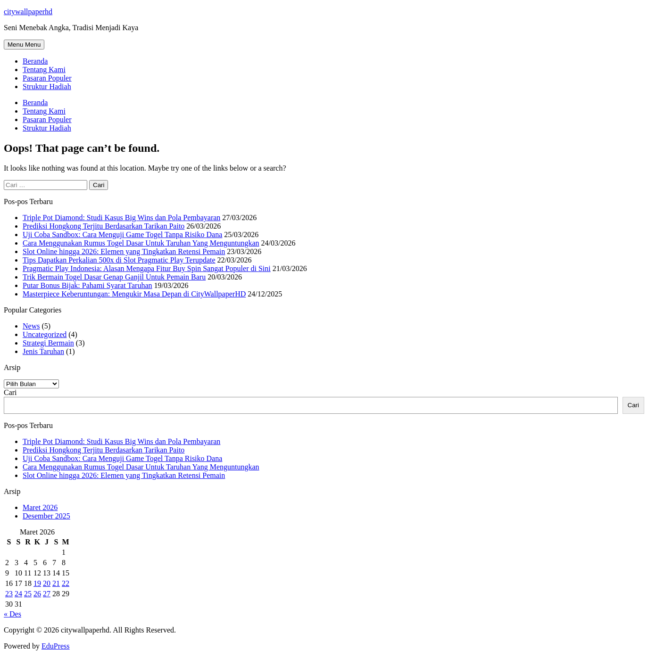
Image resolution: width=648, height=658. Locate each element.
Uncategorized (44, 334)
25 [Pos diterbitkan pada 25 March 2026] (28, 594)
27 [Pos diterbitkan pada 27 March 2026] (46, 594)
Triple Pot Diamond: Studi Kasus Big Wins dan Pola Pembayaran (121, 218)
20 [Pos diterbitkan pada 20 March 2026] (46, 583)
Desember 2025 (46, 516)
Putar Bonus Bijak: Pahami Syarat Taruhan (87, 285)
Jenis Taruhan (43, 351)
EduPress (56, 646)
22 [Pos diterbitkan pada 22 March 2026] (65, 583)
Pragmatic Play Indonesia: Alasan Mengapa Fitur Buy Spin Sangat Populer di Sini (147, 268)
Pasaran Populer (47, 78)
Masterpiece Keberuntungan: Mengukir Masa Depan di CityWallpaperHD (134, 294)
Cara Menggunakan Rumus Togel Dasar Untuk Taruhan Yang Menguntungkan (141, 243)
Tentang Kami (44, 70)
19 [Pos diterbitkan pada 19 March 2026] (37, 583)
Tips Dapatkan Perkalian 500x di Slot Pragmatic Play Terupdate (119, 260)
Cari (10, 392)
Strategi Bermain (48, 343)
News (31, 326)
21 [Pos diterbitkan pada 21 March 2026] (56, 583)
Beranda (35, 61)
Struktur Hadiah (47, 86)
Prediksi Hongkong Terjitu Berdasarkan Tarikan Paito (103, 226)
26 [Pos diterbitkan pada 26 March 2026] (37, 594)
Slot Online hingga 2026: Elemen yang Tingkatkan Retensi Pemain (124, 251)
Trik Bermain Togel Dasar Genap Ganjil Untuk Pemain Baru (114, 277)
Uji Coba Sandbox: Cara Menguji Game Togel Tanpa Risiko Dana (122, 234)
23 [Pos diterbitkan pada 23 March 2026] (9, 594)
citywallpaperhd (28, 12)
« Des (12, 614)
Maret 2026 (40, 507)
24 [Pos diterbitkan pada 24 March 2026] (18, 594)
